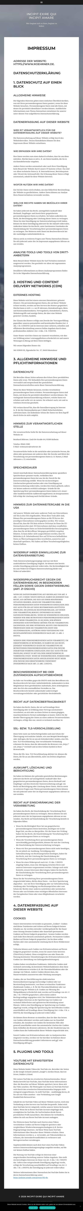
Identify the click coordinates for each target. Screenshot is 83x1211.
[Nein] (80, 1206)
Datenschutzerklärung (47, 1208)
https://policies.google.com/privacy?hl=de (30, 1178)
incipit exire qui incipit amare (41, 16)
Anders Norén (46, 1202)
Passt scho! (33, 1208)
